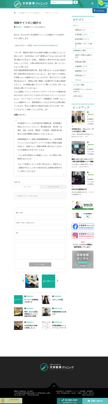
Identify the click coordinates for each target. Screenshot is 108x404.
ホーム (75, 25)
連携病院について (81, 71)
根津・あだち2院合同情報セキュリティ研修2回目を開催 (31, 314)
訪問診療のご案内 (79, 50)
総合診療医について (82, 39)
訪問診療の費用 (80, 62)
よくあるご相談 (78, 85)
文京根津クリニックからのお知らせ (34, 27)
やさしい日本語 (57, 300)
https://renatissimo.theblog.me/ (46, 45)
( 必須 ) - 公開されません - (25, 222)
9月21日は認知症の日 (79, 189)
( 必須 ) (19, 212)
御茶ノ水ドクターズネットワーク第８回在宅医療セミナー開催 (82, 160)
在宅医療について (81, 34)
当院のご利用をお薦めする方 (83, 56)
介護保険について (81, 66)
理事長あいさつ (80, 30)
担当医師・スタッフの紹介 (83, 45)
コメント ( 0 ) (27, 186)
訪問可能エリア (80, 75)
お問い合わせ (78, 96)
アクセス (78, 80)
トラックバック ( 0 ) (53, 186)
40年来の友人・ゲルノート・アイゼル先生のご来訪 (83, 130)
